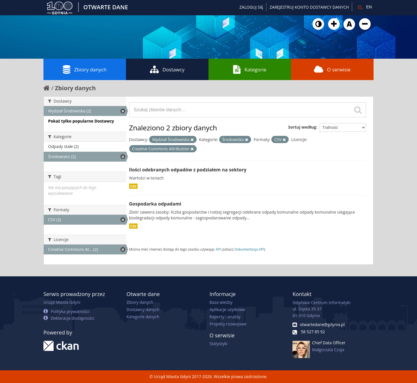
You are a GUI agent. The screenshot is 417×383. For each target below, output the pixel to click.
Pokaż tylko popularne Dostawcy (81, 121)
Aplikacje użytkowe (227, 309)
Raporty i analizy (225, 316)
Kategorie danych (143, 316)
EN (369, 7)
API (218, 249)
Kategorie (249, 69)
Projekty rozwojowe (228, 324)
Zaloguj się (251, 7)
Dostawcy (167, 69)
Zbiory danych (85, 69)
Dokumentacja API (249, 249)
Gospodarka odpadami (155, 204)
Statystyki (219, 343)
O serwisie (332, 69)
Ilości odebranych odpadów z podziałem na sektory (188, 169)
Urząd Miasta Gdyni (61, 302)
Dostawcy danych (143, 309)
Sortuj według (302, 127)
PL (360, 7)
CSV (133, 186)
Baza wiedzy (221, 302)
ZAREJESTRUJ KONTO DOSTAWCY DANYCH (309, 7)
